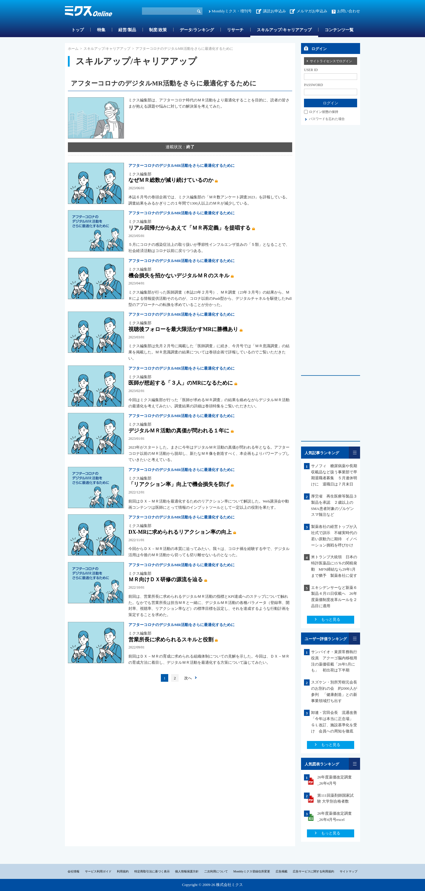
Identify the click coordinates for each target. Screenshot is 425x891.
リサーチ (235, 30)
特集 (101, 30)
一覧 (354, 453)
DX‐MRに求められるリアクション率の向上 (180, 532)
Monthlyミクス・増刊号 (232, 11)
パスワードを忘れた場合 (327, 119)
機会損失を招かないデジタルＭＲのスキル (178, 276)
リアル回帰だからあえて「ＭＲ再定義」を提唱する (189, 228)
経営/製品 (127, 30)
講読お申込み (274, 11)
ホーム (73, 49)
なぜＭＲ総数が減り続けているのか (170, 180)
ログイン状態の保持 (323, 111)
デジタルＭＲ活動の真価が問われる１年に (178, 431)
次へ (188, 678)
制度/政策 (158, 30)
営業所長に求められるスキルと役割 (170, 640)
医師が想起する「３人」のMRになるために (180, 383)
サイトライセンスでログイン (331, 61)
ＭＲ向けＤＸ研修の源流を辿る (165, 579)
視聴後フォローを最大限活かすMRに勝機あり (183, 329)
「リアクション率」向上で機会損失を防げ (178, 484)
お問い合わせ (348, 11)
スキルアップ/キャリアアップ (284, 30)
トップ (77, 30)
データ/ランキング (197, 30)
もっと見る (330, 619)
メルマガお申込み (312, 11)
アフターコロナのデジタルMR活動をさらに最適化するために (181, 165)
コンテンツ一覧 (339, 30)
